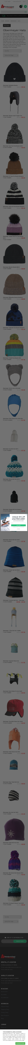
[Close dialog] (26, 514)
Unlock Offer (18, 525)
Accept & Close (20, 1043)
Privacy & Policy (18, 1040)
